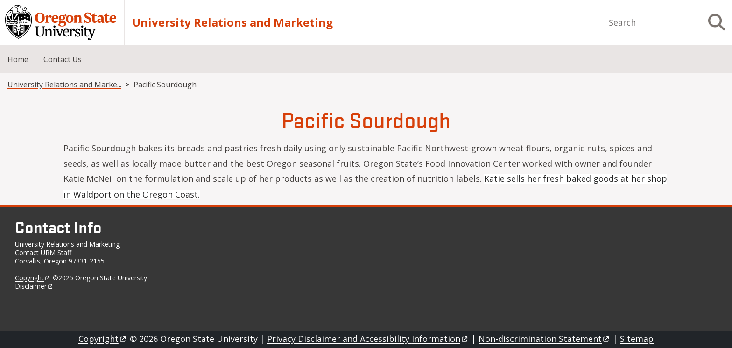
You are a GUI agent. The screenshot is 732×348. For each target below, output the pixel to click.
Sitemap (637, 338)
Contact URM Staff (43, 252)
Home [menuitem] (17, 59)
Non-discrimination (545, 338)
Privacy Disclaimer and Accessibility (368, 338)
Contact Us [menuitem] (62, 59)
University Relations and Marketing (232, 22)
